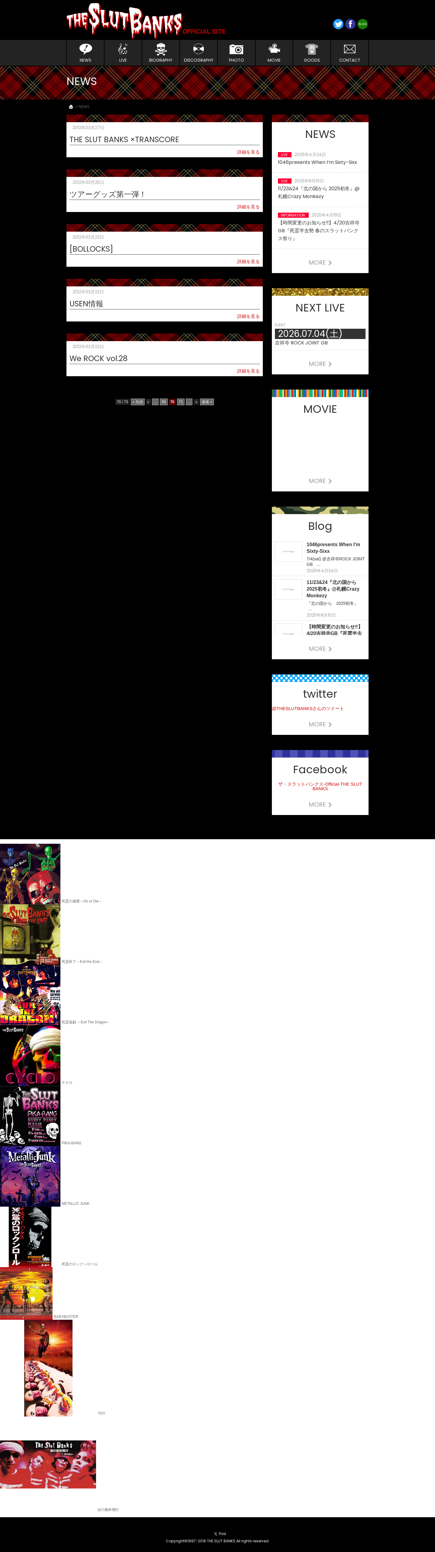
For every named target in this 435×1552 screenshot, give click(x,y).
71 (181, 402)
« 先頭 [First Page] (138, 402)
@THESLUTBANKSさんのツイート (308, 708)
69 (164, 402)
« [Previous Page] (148, 402)
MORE (320, 262)
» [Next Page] (196, 402)
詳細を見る (248, 152)
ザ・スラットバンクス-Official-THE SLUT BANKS (320, 786)
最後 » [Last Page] (207, 402)
